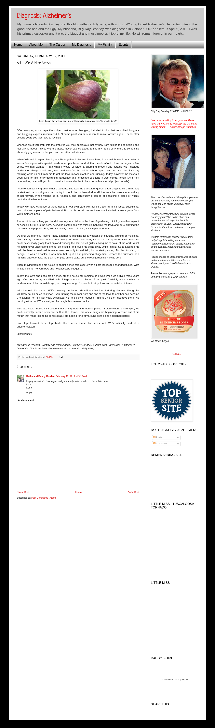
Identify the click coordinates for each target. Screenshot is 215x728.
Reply (29, 392)
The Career (57, 44)
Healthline (176, 354)
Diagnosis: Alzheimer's (44, 16)
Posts (157, 437)
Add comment (26, 400)
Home (18, 44)
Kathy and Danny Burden (40, 376)
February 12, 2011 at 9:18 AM (71, 376)
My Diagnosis (81, 44)
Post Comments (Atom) (43, 497)
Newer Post (23, 492)
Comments (160, 443)
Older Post (133, 492)
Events (123, 44)
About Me (36, 44)
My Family (105, 44)
